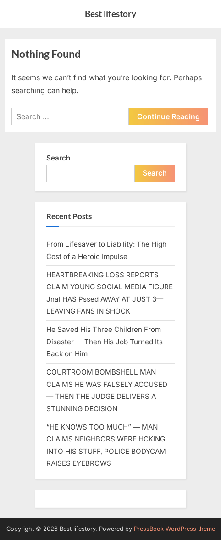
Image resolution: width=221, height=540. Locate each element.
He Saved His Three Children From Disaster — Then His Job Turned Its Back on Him (104, 341)
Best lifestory (110, 13)
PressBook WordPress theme (174, 528)
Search (58, 158)
